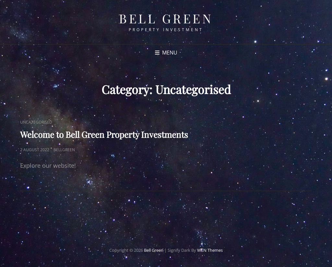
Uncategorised (36, 122)
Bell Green (166, 18)
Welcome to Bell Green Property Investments (104, 134)
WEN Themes (210, 250)
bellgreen (64, 149)
